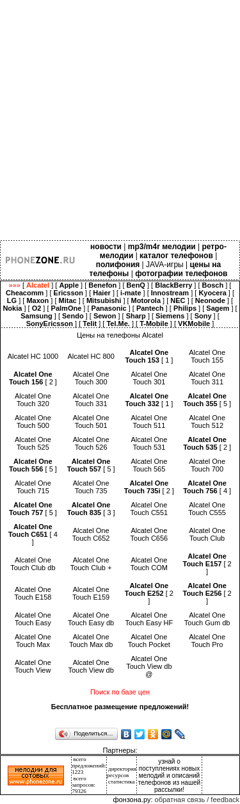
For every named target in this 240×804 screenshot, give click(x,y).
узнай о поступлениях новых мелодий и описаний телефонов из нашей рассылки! (169, 775)
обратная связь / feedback (197, 799)
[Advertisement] (120, 120)
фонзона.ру (131, 799)
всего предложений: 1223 (89, 765)
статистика (121, 781)
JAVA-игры (165, 264)
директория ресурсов (121, 772)
